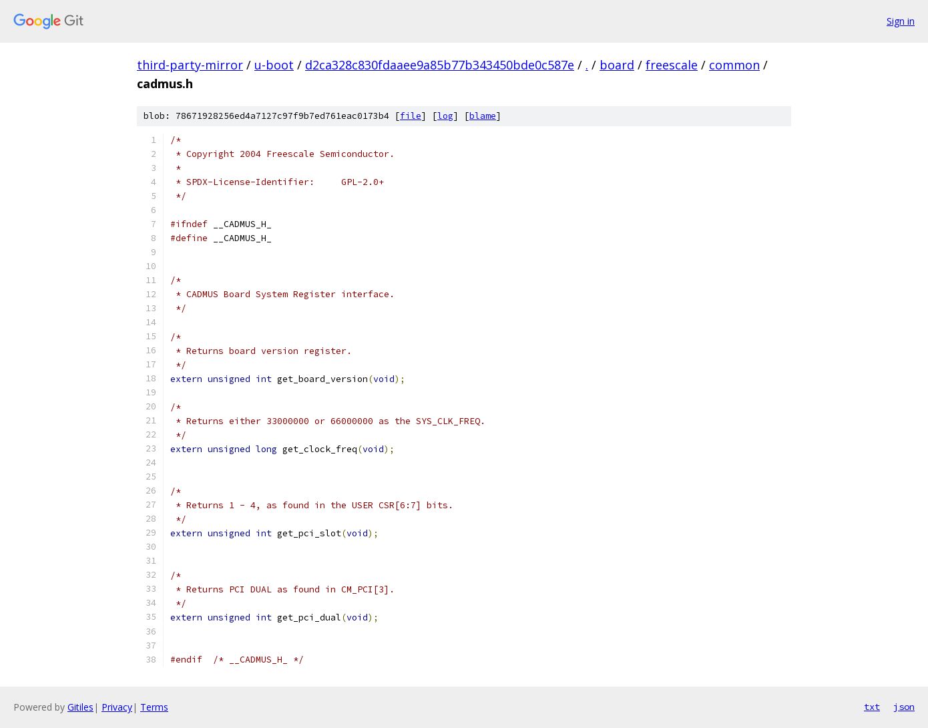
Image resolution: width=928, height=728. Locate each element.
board (617, 65)
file (410, 116)
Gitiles (80, 707)
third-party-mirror (190, 65)
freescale (672, 65)
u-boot (274, 65)
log (445, 116)
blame (482, 116)
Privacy (116, 707)
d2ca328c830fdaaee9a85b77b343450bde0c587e (439, 65)
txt (872, 707)
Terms (154, 707)
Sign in (901, 21)
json (904, 707)
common (734, 65)
